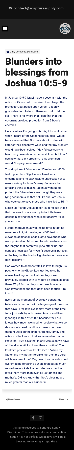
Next (62, 399)
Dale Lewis (32, 51)
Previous (14, 399)
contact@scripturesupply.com (36, 8)
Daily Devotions (18, 51)
